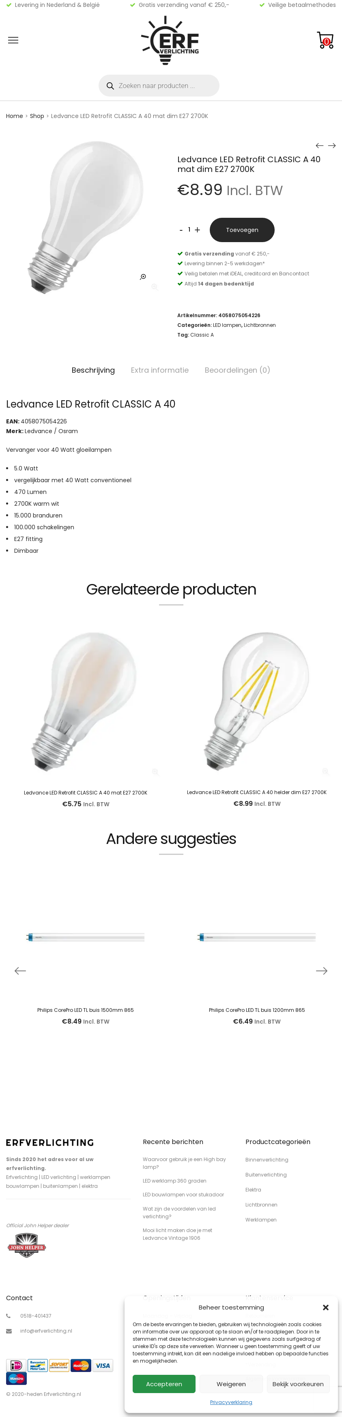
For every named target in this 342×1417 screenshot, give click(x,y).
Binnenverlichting (266, 1159)
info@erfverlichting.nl (46, 1330)
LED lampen (227, 325)
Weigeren (231, 1384)
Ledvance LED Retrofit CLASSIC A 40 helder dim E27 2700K (257, 792)
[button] (326, 1307)
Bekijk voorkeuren (298, 1384)
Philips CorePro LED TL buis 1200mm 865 (257, 1010)
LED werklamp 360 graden (174, 1180)
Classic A (202, 334)
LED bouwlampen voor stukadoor (183, 1194)
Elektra (253, 1189)
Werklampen (261, 1219)
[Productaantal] (189, 230)
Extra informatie (160, 370)
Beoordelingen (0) (238, 370)
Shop (37, 116)
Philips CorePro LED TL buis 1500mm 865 (85, 1010)
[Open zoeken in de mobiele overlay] (159, 86)
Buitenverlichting (266, 1174)
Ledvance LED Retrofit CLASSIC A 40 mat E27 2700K (85, 792)
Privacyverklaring (231, 1402)
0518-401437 (36, 1315)
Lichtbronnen (260, 325)
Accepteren (164, 1384)
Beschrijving (93, 370)
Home (14, 116)
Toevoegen (242, 230)
